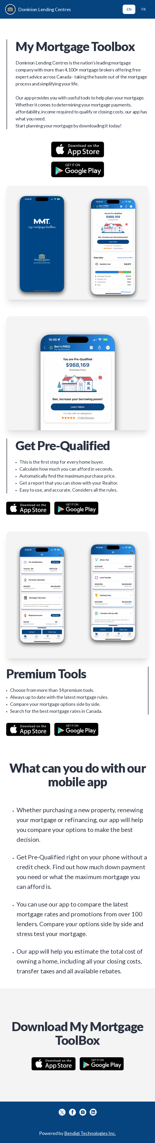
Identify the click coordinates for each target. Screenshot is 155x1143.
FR (144, 9)
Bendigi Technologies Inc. (90, 1133)
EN (129, 9)
